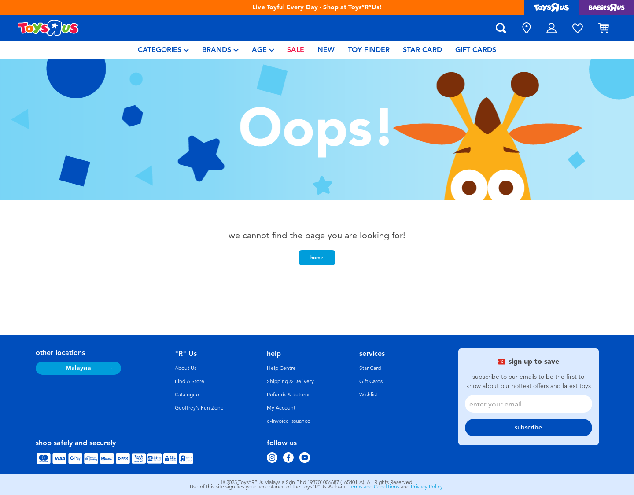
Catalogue (187, 395)
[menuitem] (163, 50)
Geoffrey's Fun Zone (199, 408)
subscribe (528, 427)
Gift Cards (371, 381)
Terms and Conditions (373, 487)
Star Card (370, 368)
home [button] (316, 257)
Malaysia (78, 368)
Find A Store (189, 381)
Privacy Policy (427, 487)
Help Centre (281, 368)
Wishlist (368, 395)
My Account (281, 408)
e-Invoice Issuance (288, 421)
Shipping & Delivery (290, 381)
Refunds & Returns (288, 395)
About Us (185, 368)
